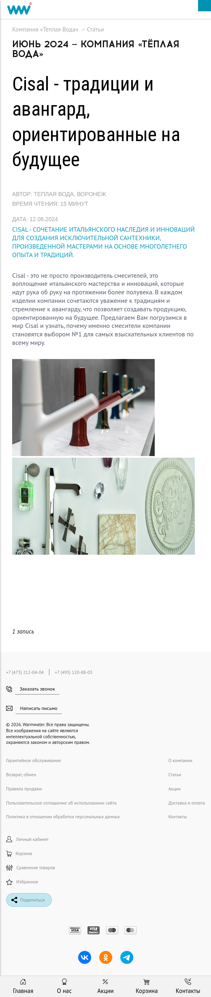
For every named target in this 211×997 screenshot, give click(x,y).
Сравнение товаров (30, 868)
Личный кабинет (27, 839)
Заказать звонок (37, 688)
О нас (64, 987)
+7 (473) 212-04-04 (25, 672)
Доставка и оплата (186, 803)
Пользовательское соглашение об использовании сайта (61, 803)
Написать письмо (38, 708)
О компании (180, 760)
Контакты (177, 817)
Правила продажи (24, 789)
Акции (174, 789)
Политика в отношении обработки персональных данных (63, 817)
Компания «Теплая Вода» (45, 29)
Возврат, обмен (21, 774)
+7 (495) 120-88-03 (73, 672)
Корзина (19, 854)
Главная (23, 987)
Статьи (95, 29)
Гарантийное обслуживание (33, 760)
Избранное (22, 882)
